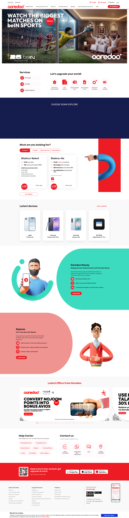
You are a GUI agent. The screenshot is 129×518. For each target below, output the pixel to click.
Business (18, 2)
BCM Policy (58, 490)
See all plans (28, 194)
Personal (10, 2)
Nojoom (73, 6)
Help (97, 6)
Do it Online (32, 453)
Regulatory (35, 490)
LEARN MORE (76, 293)
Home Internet (25, 448)
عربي (117, 2)
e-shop (23, 453)
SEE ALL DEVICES (102, 206)
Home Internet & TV (42, 6)
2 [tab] (64, 61)
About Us (11, 490)
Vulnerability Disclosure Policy (62, 496)
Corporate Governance (38, 492)
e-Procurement (36, 505)
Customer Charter (36, 496)
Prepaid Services (41, 443)
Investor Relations (37, 494)
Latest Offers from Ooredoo (64, 383)
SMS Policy (57, 494)
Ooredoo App (90, 489)
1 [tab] (61, 61)
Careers (11, 498)
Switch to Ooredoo (14, 494)
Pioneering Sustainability (15, 503)
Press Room (12, 496)
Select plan (39, 185)
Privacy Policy (45, 517)
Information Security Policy (62, 498)
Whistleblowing (36, 503)
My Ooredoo (114, 6)
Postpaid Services (26, 443)
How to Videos (44, 453)
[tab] (25, 150)
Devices (53, 6)
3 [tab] (68, 61)
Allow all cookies (109, 515)
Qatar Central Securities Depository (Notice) (41, 500)
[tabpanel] (64, 36)
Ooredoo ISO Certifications (16, 501)
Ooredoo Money (63, 6)
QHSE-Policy (58, 492)
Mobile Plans (29, 6)
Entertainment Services (85, 6)
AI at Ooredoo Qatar (14, 492)
